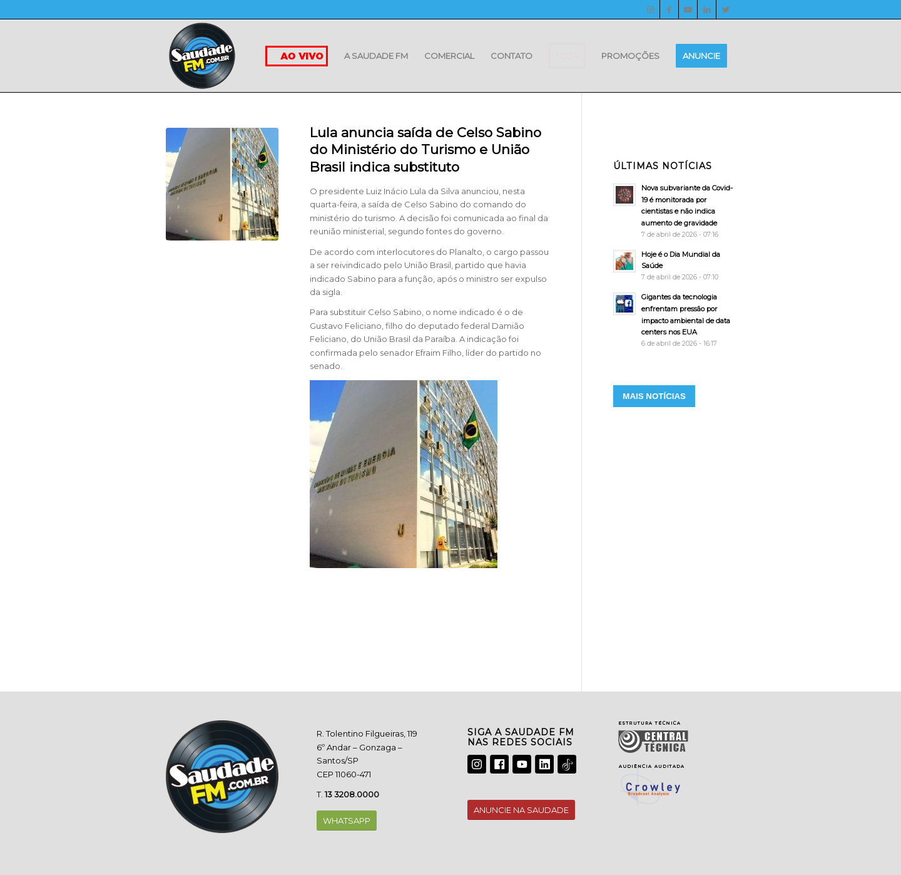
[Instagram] (650, 9)
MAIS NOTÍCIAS (654, 396)
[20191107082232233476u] (222, 184)
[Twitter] (725, 9)
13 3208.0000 (352, 794)
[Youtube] (688, 9)
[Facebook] (669, 9)
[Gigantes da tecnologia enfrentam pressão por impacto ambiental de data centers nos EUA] (674, 320)
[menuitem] (376, 55)
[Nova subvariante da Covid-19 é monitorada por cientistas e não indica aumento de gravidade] (674, 211)
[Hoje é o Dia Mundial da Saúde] (674, 265)
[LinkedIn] (707, 9)
